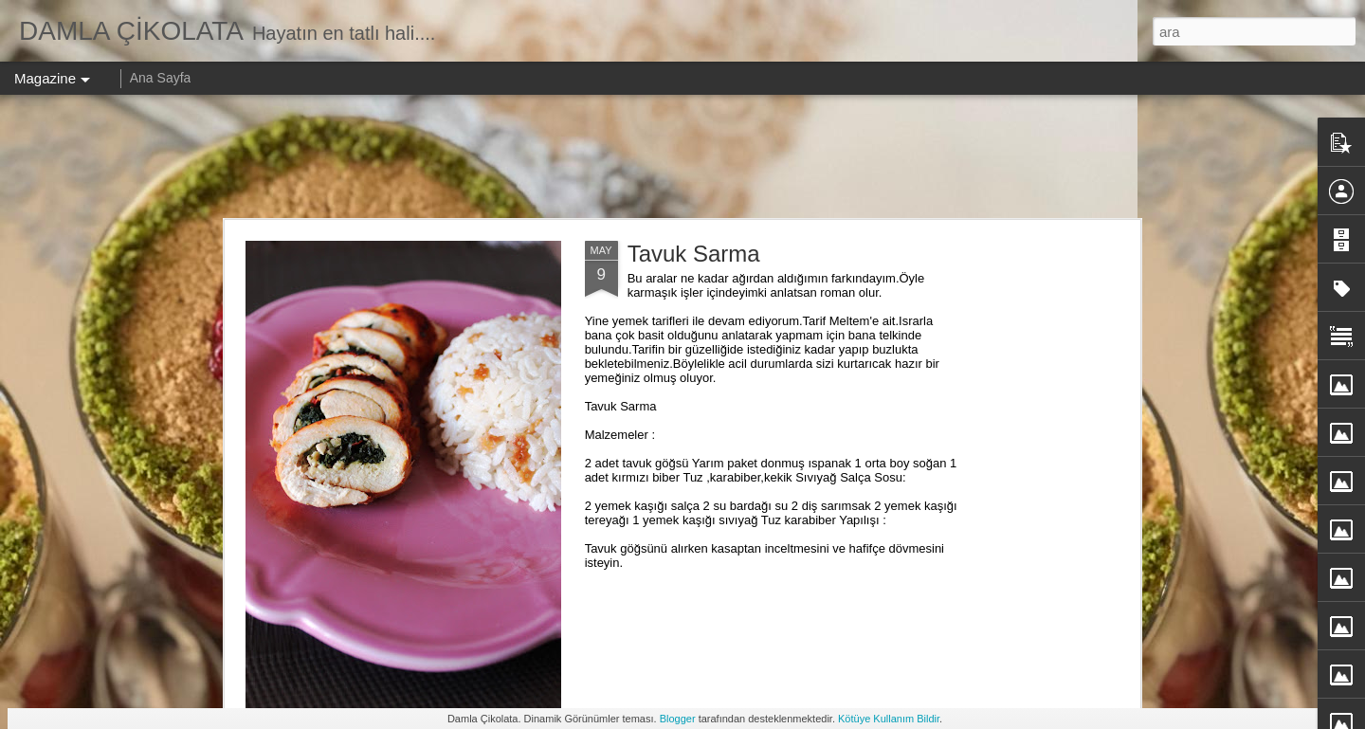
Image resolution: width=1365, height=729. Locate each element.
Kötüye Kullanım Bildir (888, 718)
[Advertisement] (682, 156)
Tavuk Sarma (694, 253)
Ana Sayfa (160, 77)
